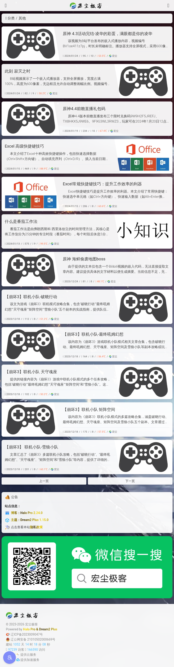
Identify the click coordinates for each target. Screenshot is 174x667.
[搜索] (168, 5)
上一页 (44, 481)
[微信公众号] (87, 567)
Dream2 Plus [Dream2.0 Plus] (48, 629)
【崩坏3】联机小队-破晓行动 (31, 296)
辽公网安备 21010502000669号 (30, 639)
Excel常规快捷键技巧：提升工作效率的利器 (102, 183)
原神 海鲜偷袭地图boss (84, 259)
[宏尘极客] (87, 5)
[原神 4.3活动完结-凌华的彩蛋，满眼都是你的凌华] (31, 43)
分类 (10, 18)
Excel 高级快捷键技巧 (24, 146)
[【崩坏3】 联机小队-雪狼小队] (143, 457)
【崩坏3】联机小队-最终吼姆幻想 (93, 334)
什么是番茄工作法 (21, 221)
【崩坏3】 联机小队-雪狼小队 (31, 447)
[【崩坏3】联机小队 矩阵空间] (31, 419)
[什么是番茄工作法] (143, 231)
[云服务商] (18, 654)
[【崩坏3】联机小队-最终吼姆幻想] (31, 344)
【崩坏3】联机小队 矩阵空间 (89, 409)
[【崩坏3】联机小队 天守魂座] (143, 382)
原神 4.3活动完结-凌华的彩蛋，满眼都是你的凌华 (107, 33)
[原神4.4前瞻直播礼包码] (31, 118)
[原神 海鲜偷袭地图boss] (31, 269)
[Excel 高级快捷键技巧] (143, 156)
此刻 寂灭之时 (17, 71)
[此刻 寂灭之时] (143, 81)
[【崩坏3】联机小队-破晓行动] (143, 307)
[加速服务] (18, 660)
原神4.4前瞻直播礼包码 (84, 108)
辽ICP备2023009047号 (24, 634)
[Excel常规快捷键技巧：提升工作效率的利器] (31, 194)
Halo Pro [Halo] (29, 629)
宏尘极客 (31, 624)
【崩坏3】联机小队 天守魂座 (31, 371)
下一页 (130, 481)
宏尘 (113, 55)
